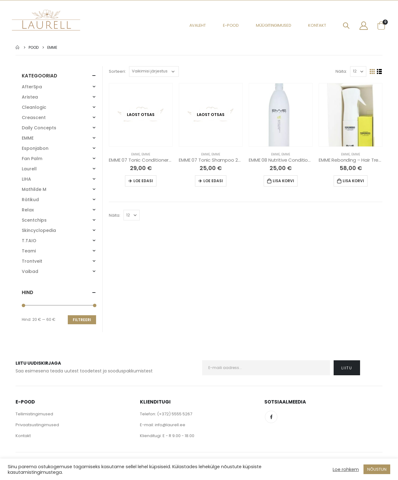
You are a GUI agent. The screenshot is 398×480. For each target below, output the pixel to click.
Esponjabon (35, 148)
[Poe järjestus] (154, 71)
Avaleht (197, 25)
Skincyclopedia (39, 230)
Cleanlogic (34, 107)
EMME (135, 154)
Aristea (30, 97)
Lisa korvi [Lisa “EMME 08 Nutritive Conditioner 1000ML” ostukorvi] (283, 180)
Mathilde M (34, 189)
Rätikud (30, 199)
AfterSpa (32, 87)
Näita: (341, 71)
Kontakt (317, 25)
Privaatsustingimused (37, 425)
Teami (29, 251)
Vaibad (30, 271)
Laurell (29, 169)
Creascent (34, 117)
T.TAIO (29, 241)
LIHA (26, 179)
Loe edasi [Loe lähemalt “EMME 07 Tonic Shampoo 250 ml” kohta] (213, 180)
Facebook (271, 417)
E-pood (231, 25)
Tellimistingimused (34, 414)
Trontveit (32, 261)
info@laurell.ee (170, 425)
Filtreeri (82, 319)
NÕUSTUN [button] (376, 469)
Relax (28, 210)
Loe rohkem (346, 469)
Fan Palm (32, 158)
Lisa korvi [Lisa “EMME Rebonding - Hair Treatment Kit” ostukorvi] (353, 180)
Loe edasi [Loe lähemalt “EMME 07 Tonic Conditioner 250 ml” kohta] (143, 180)
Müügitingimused (273, 25)
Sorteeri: (117, 71)
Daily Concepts (39, 128)
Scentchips (34, 220)
